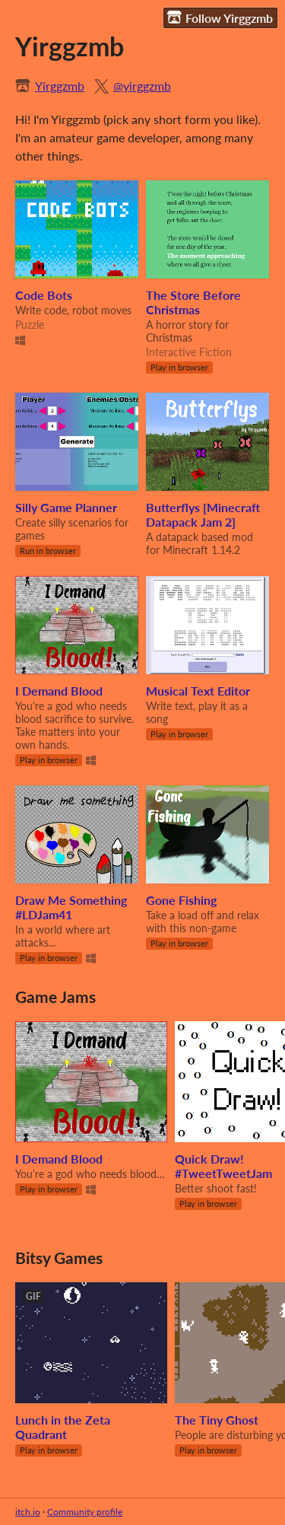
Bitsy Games (59, 1257)
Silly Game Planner (66, 507)
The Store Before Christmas (193, 302)
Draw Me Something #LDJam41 (71, 907)
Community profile (84, 1511)
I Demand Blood (59, 690)
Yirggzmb (59, 85)
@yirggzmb (142, 85)
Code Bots (43, 295)
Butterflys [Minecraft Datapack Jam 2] (203, 514)
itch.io (27, 1511)
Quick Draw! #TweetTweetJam (223, 1165)
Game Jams (55, 996)
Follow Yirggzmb (220, 17)
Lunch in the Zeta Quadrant (62, 1426)
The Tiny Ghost (216, 1419)
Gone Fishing (181, 900)
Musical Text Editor (198, 690)
